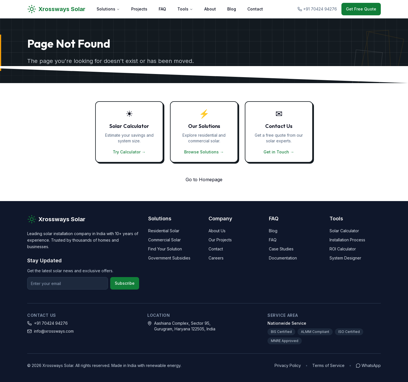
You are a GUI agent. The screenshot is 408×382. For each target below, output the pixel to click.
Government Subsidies (169, 258)
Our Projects (220, 239)
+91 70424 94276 (51, 323)
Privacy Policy (288, 365)
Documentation (283, 258)
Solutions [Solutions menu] (108, 9)
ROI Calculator (343, 248)
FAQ (162, 9)
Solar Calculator (344, 230)
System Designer (345, 258)
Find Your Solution (165, 248)
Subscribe (125, 283)
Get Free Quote (361, 9)
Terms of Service (328, 365)
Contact (255, 9)
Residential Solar (163, 230)
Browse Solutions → (204, 151)
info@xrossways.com (54, 331)
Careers (216, 258)
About (210, 9)
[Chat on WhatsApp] (368, 365)
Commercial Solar (164, 239)
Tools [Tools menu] (185, 9)
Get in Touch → (279, 151)
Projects (139, 9)
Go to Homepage (204, 179)
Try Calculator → (129, 151)
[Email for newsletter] (67, 283)
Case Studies (281, 248)
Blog (231, 9)
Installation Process (347, 239)
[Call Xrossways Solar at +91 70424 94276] (317, 9)
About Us (217, 230)
